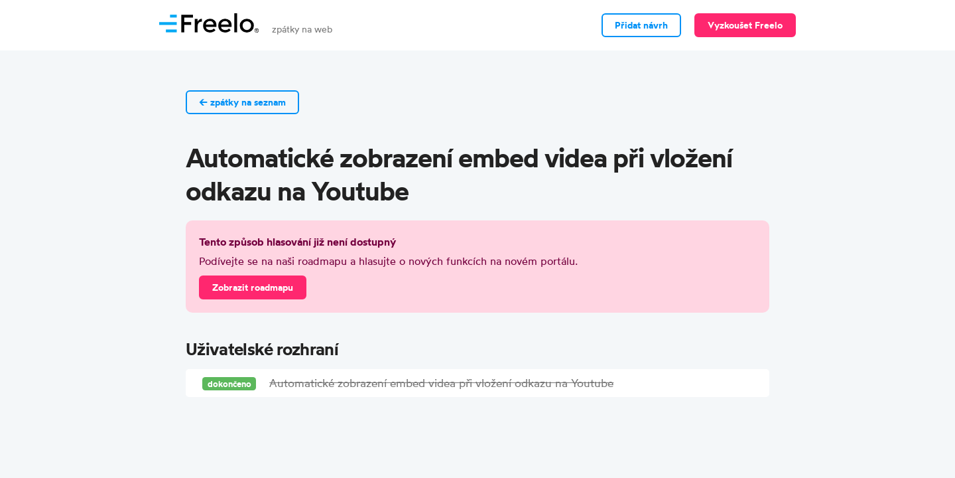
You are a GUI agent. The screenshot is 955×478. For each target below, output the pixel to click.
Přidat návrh (641, 25)
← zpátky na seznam (242, 102)
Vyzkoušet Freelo (745, 25)
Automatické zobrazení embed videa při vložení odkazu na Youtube (441, 383)
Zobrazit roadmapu (252, 287)
